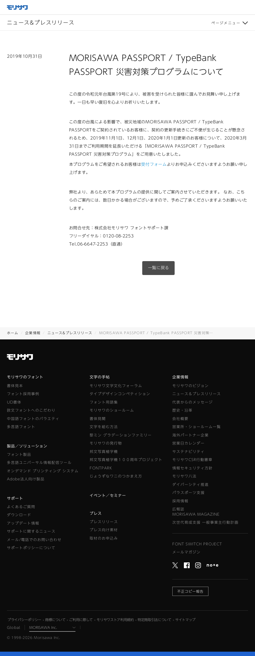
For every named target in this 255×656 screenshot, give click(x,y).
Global (13, 627)
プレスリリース (104, 522)
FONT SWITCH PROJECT (197, 544)
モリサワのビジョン (190, 386)
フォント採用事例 (23, 394)
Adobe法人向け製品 (26, 479)
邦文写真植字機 (104, 452)
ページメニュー (226, 23)
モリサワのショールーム (112, 410)
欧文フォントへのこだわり (31, 410)
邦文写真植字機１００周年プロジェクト (126, 460)
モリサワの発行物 (106, 443)
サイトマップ (185, 619)
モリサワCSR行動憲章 (192, 460)
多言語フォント (21, 427)
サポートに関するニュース (31, 531)
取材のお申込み (104, 538)
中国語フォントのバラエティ (33, 419)
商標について (55, 619)
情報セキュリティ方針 (192, 468)
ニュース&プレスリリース (69, 332)
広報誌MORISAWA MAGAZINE (196, 511)
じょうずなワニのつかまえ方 (116, 476)
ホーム (13, 332)
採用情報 (180, 501)
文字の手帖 (100, 377)
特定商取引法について (154, 619)
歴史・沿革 (182, 410)
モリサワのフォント (25, 377)
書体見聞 (98, 419)
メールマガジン (186, 552)
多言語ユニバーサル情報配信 (39, 462)
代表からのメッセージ (192, 402)
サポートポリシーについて (31, 548)
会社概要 (180, 419)
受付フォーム (154, 164)
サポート (15, 498)
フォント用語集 (104, 402)
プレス (96, 513)
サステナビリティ (188, 452)
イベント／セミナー (108, 495)
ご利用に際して (81, 619)
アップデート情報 (23, 523)
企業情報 (32, 332)
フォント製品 (19, 454)
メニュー (248, 7)
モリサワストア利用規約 (115, 619)
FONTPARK (101, 468)
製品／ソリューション (27, 446)
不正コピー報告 (190, 591)
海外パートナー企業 (190, 435)
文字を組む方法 (104, 427)
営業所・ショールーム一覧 (196, 427)
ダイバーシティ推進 (190, 484)
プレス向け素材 (104, 530)
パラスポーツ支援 (188, 493)
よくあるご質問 (21, 507)
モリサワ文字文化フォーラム (116, 386)
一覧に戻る (158, 268)
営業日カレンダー (188, 443)
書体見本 (15, 386)
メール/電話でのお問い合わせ (34, 540)
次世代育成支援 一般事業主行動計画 (205, 522)
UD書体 (14, 402)
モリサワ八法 (184, 476)
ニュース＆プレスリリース (196, 394)
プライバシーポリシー (24, 619)
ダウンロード (19, 515)
